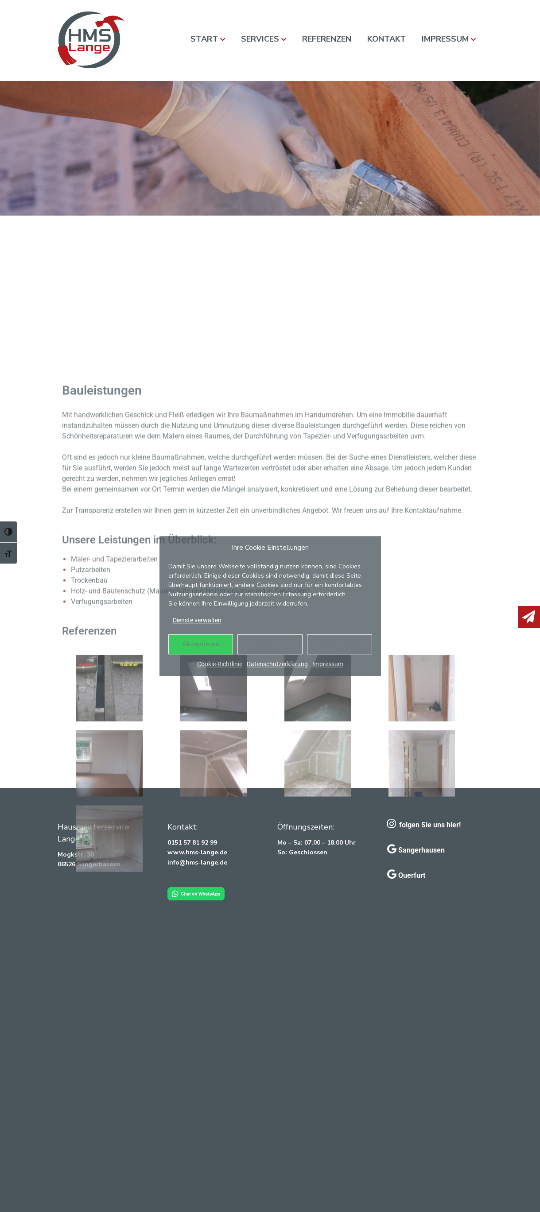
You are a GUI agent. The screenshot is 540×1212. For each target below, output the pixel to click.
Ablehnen (270, 644)
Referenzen (326, 39)
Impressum (327, 664)
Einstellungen (339, 644)
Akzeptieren (200, 644)
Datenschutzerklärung (277, 664)
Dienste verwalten (197, 620)
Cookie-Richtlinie (219, 664)
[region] (270, 148)
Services (260, 39)
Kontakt (386, 39)
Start (204, 39)
